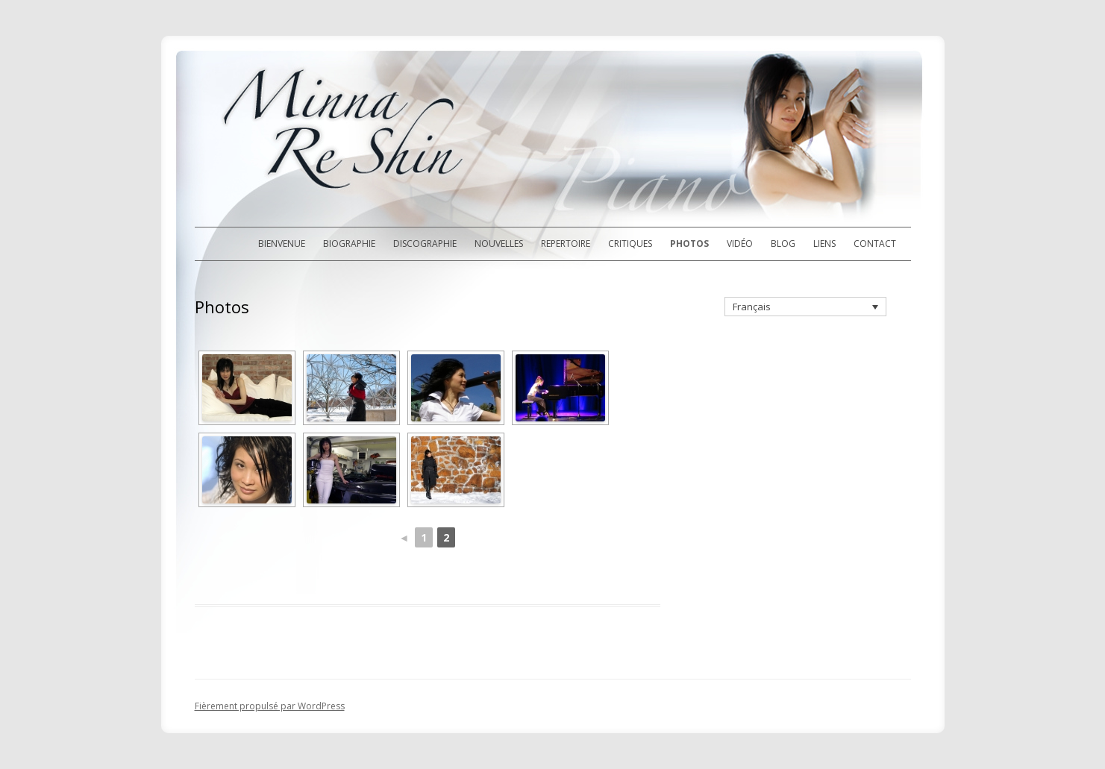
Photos (689, 243)
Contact (875, 243)
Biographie (349, 243)
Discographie (425, 243)
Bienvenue (281, 243)
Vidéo (740, 243)
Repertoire (565, 243)
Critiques (630, 243)
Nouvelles (499, 243)
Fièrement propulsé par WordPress (270, 706)
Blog (783, 243)
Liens (824, 243)
